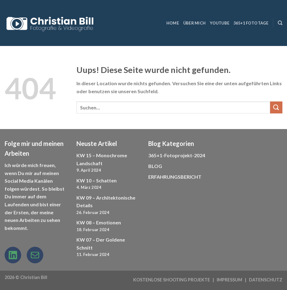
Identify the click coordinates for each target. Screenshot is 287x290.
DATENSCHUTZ (265, 279)
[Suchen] (280, 23)
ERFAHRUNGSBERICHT (174, 177)
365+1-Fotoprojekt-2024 (176, 155)
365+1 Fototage (251, 23)
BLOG (155, 166)
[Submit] (276, 107)
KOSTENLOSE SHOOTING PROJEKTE (171, 279)
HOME (172, 23)
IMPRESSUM (229, 279)
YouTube (219, 23)
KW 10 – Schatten (96, 180)
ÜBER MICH (194, 23)
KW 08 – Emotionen (98, 222)
